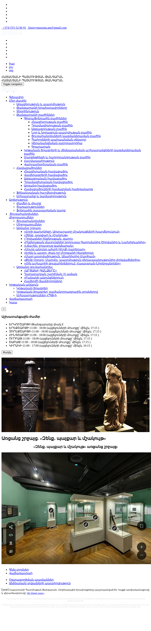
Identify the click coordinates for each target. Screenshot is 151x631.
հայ (12, 63)
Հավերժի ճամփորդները (43, 281)
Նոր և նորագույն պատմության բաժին (61, 132)
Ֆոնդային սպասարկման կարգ (41, 210)
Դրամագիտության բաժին (52, 125)
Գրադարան (40, 146)
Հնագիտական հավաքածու (46, 171)
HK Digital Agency (35, 593)
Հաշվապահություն (39, 160)
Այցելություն (18, 199)
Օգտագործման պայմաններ (31, 579)
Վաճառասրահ (21, 298)
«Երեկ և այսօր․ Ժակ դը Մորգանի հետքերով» (59, 252)
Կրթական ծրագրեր (32, 288)
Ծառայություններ (30, 206)
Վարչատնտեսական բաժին (46, 164)
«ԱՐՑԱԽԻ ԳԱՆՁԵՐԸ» (40, 270)
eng (11, 70)
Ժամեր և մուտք (28, 203)
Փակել (7, 352)
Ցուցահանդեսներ (30, 221)
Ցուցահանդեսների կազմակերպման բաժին (66, 136)
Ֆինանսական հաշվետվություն (41, 192)
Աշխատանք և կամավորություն (41, 196)
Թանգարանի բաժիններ (35, 114)
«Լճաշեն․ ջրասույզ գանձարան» (49, 245)
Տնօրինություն (27, 111)
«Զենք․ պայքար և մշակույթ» (46, 235)
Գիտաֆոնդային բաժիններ (45, 118)
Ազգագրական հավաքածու (45, 178)
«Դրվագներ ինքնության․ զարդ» (48, 238)
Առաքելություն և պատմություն (40, 104)
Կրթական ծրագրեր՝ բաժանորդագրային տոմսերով (57, 291)
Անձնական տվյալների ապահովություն (40, 583)
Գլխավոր (16, 97)
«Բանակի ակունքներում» (44, 277)
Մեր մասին (17, 100)
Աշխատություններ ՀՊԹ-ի (36, 295)
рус (11, 67)
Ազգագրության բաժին (49, 129)
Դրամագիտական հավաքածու (48, 182)
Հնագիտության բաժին (49, 121)
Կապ (13, 302)
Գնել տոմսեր (19, 569)
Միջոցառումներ (29, 224)
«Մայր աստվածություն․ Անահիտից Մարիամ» (59, 256)
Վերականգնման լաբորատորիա (56, 143)
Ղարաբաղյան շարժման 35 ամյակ (50, 274)
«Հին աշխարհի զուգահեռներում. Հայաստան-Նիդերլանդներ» (72, 263)
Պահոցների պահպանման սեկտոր (58, 139)
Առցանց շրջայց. (28, 228)
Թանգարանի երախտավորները (41, 107)
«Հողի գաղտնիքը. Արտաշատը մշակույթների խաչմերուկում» (72, 231)
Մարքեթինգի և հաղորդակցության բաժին (57, 157)
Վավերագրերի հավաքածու (46, 175)
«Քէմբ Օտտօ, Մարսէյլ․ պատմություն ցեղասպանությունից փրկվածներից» (82, 259)
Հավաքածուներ (29, 167)
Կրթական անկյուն (23, 284)
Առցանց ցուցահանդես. (34, 267)
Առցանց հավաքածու (40, 185)
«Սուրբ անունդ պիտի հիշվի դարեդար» (54, 249)
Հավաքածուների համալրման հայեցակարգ (58, 189)
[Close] (3, 309)
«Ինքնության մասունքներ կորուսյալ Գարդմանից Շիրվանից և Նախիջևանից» (85, 242)
